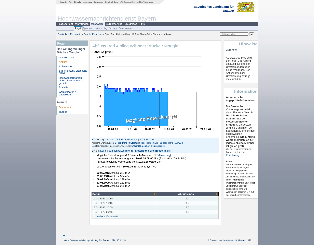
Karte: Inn (97, 34)
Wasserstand (66, 57)
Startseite (63, 2)
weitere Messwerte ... (108, 216)
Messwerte (97, 24)
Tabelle (63, 111)
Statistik (63, 87)
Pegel (78, 28)
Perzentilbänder (158, 146)
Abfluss (63, 61)
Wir (70, 2)
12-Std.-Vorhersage (126, 139)
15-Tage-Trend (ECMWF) (171, 143)
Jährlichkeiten (116, 150)
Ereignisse (131, 24)
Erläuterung (161, 155)
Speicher (87, 28)
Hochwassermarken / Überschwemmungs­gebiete (71, 80)
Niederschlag (100, 28)
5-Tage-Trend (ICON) (148, 143)
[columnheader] (124, 194)
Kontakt (77, 2)
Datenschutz (99, 2)
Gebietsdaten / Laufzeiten (67, 93)
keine (110, 139)
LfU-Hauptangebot (127, 2)
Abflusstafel (65, 66)
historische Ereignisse (149, 150)
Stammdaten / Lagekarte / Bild (73, 72)
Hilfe (142, 24)
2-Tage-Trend (147, 139)
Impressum (87, 2)
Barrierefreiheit (111, 2)
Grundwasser (126, 28)
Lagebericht (66, 24)
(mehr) (129, 150)
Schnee (113, 28)
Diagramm (65, 107)
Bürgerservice (114, 24)
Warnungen (82, 24)
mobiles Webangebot (145, 2)
